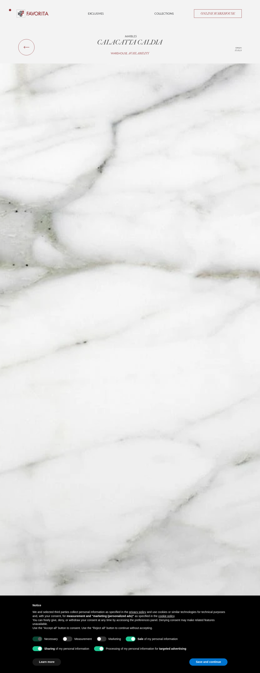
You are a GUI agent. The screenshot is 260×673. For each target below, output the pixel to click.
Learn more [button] (46, 661)
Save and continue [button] (208, 661)
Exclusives (96, 13)
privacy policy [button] (137, 612)
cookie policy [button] (166, 616)
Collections (164, 13)
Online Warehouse (218, 14)
